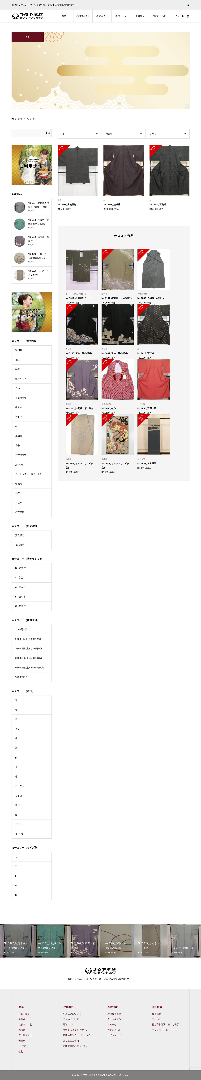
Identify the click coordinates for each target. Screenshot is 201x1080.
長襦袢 (18, 502)
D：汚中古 (20, 568)
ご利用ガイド (83, 16)
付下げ (18, 417)
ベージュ (19, 786)
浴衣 (17, 493)
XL (16, 866)
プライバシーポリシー (163, 1030)
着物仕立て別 (25, 1035)
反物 (17, 388)
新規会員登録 (114, 1013)
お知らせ (111, 1024)
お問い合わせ (159, 16)
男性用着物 (20, 455)
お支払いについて (72, 1013)
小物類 (18, 436)
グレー (18, 729)
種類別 (21, 1019)
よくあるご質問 (71, 1040)
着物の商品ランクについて (76, 1035)
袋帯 (17, 445)
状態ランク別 (25, 1024)
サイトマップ (114, 1035)
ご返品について (71, 1019)
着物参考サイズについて (75, 1030)
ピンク (18, 824)
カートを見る (114, 1019)
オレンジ (19, 833)
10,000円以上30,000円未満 (29, 648)
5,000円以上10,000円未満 (28, 639)
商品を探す (24, 1013)
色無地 (18, 483)
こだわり (156, 1019)
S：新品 (19, 577)
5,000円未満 (21, 629)
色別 (20, 1051)
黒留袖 (18, 407)
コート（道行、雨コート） (28, 474)
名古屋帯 (19, 512)
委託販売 (19, 545)
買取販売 (19, 535)
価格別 (21, 1030)
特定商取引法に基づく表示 (165, 1024)
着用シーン (121, 16)
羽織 (17, 369)
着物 (64, 16)
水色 (17, 805)
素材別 (21, 1040)
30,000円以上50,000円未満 (29, 658)
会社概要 (140, 16)
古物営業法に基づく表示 (75, 1046)
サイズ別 (22, 1046)
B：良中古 (20, 596)
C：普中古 (20, 606)
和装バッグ (20, 379)
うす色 (18, 795)
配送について (70, 1024)
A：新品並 (20, 587)
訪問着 (18, 350)
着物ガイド (102, 16)
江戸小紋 (19, 464)
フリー (18, 857)
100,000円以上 (22, 677)
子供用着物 (20, 397)
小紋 (17, 359)
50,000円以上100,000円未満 (29, 667)
